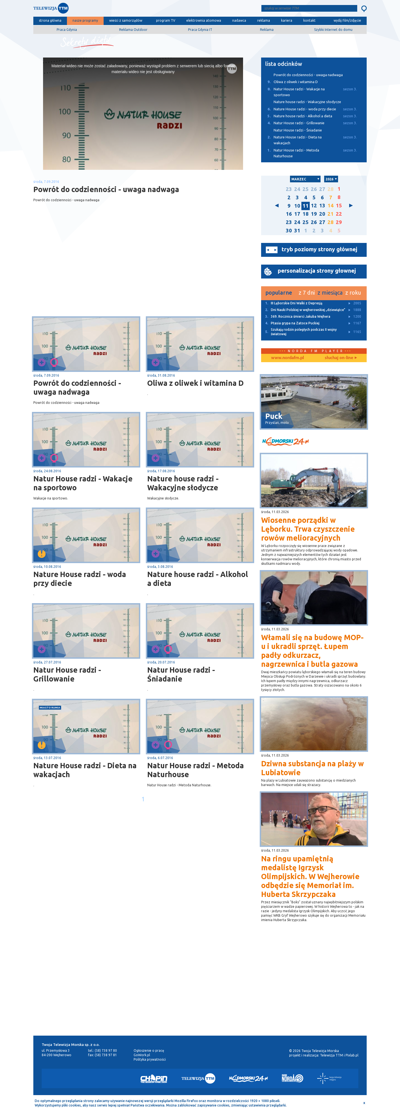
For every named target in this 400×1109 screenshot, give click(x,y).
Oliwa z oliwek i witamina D (195, 383)
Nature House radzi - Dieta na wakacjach (85, 770)
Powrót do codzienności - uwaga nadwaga (77, 387)
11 (305, 206)
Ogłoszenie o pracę (149, 1050)
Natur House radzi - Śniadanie (181, 674)
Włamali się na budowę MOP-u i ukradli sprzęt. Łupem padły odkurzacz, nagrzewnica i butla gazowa (312, 650)
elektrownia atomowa (203, 20)
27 (322, 189)
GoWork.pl (142, 1055)
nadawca (239, 20)
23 (289, 189)
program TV (165, 20)
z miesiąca (330, 292)
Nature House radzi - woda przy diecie (79, 578)
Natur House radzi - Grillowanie (67, 674)
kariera (286, 20)
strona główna (50, 20)
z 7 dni (307, 292)
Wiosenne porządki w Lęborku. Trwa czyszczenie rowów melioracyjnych (308, 529)
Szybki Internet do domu (333, 29)
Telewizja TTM (331, 1055)
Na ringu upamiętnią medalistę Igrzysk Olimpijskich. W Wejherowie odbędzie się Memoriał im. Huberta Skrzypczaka (310, 876)
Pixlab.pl (352, 1055)
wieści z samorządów (125, 20)
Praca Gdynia (67, 29)
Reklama (267, 29)
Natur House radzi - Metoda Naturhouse (195, 770)
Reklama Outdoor (133, 29)
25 (305, 189)
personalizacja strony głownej (317, 270)
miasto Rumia (50, 707)
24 (297, 189)
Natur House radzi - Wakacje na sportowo (82, 483)
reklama (263, 20)
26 (314, 189)
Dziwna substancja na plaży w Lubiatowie (312, 768)
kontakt (309, 20)
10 (297, 206)
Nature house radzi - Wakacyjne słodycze (183, 483)
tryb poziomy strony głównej (319, 249)
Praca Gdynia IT (200, 29)
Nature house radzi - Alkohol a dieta (197, 578)
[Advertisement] (88, 272)
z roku (353, 292)
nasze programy (85, 20)
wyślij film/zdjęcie (347, 20)
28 (331, 189)
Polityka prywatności (150, 1059)
